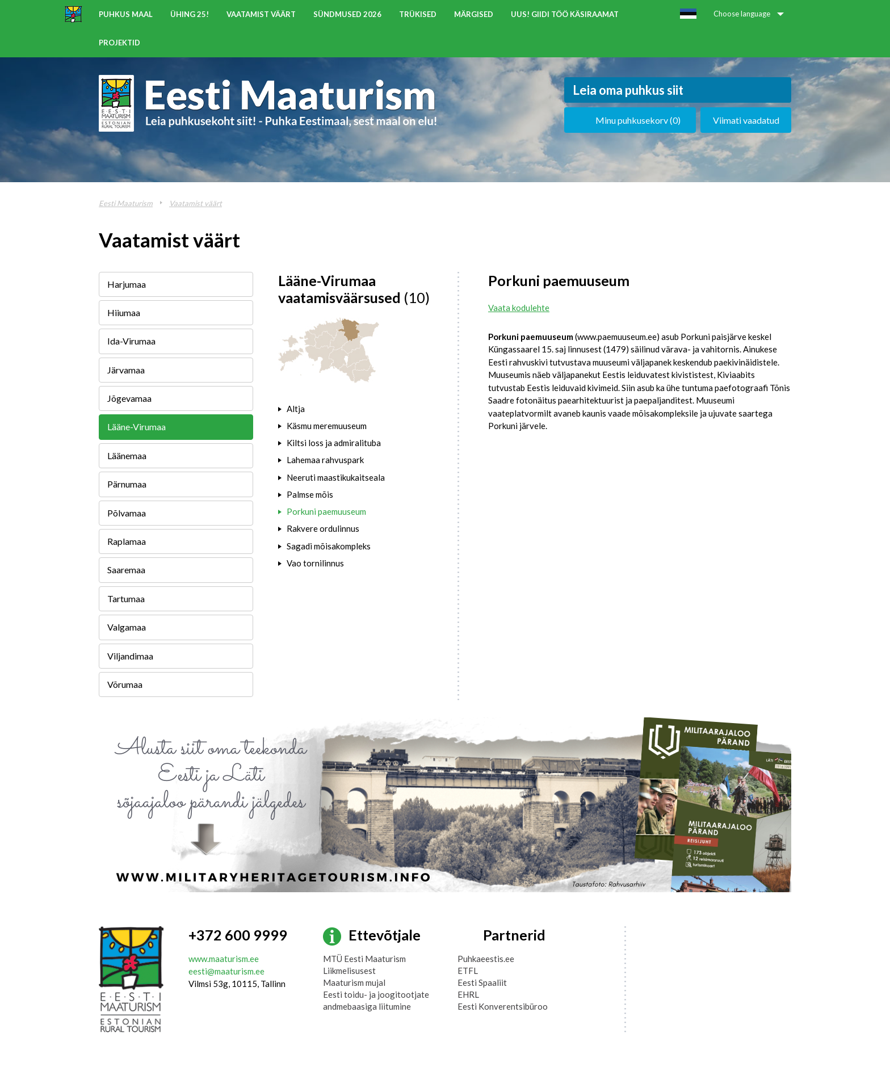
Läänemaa (126, 455)
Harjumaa (126, 284)
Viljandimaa (130, 655)
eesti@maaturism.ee (226, 971)
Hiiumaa (123, 312)
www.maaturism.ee (223, 959)
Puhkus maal (126, 14)
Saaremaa (126, 569)
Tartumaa (126, 598)
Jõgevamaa (129, 398)
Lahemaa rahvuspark (325, 460)
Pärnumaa (126, 483)
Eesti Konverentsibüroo (502, 1006)
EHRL (468, 994)
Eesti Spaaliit (482, 982)
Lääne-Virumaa (136, 426)
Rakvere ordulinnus (323, 528)
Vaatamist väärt (261, 14)
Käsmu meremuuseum (327, 426)
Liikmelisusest (349, 970)
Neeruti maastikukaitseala (336, 477)
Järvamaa (126, 369)
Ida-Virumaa (131, 340)
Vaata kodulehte (518, 308)
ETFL (467, 970)
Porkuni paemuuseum (326, 511)
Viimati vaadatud (746, 120)
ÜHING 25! (189, 14)
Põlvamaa (126, 512)
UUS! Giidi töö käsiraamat (565, 14)
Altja (296, 409)
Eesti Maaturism (126, 203)
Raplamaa (126, 541)
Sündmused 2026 (347, 14)
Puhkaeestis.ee (485, 959)
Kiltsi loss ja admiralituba (334, 443)
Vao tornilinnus (315, 563)
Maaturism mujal (354, 982)
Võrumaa (124, 684)
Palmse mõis (310, 494)
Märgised (473, 14)
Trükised (417, 14)
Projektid (119, 42)
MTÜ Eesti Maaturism (364, 959)
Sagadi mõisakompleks (329, 546)
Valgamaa (126, 626)
